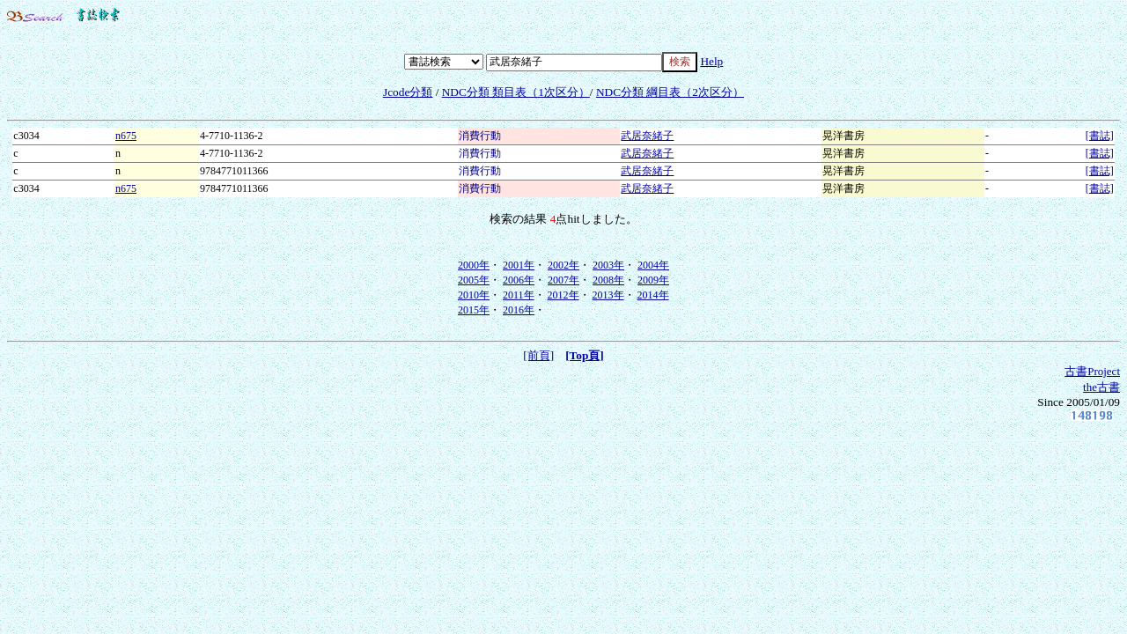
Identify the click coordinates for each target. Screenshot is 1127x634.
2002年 (563, 265)
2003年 (608, 265)
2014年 (653, 295)
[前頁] (538, 355)
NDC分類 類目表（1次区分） (516, 92)
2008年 (608, 280)
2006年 (518, 280)
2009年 (653, 280)
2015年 (474, 310)
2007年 (563, 280)
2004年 (653, 265)
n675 (125, 135)
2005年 (474, 280)
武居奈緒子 (647, 135)
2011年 (518, 295)
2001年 (518, 265)
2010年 (474, 295)
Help (711, 61)
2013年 (608, 295)
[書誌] (1100, 135)
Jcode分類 (407, 92)
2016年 (518, 310)
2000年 (474, 265)
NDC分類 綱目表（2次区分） (670, 92)
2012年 (563, 295)
